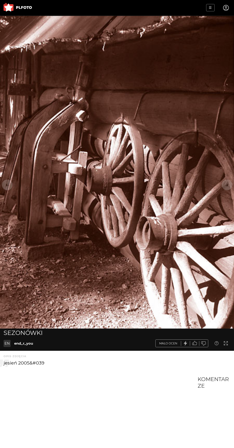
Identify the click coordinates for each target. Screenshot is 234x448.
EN (7, 343)
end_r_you (23, 343)
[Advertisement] (101, 411)
